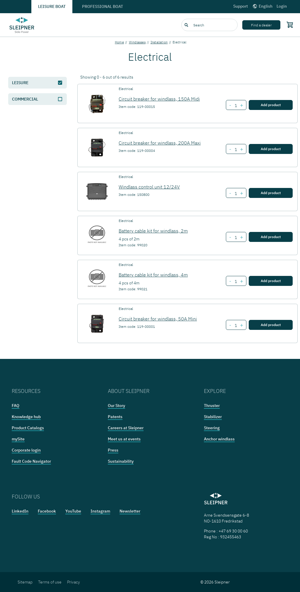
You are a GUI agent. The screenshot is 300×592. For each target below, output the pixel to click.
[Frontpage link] (22, 25)
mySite (18, 439)
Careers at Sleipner (126, 427)
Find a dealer (261, 25)
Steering (212, 427)
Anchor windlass (219, 439)
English (262, 6)
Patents (115, 416)
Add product (271, 105)
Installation (159, 42)
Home (119, 42)
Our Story (116, 405)
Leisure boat (52, 6)
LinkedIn (20, 511)
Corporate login (26, 450)
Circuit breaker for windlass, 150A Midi (159, 99)
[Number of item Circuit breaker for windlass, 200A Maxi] (236, 149)
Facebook (47, 511)
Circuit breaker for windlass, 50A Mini (158, 319)
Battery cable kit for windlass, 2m (153, 231)
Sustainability (121, 461)
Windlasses (137, 42)
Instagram (100, 511)
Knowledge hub (26, 416)
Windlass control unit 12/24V (149, 187)
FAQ (15, 405)
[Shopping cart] (288, 24)
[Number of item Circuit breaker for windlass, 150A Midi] (236, 105)
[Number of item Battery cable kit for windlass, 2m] (236, 237)
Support (240, 6)
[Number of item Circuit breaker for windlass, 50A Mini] (236, 325)
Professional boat (102, 6)
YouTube (73, 511)
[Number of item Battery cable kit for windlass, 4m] (236, 281)
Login (282, 6)
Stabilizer (213, 416)
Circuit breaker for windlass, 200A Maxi (160, 143)
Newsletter (130, 511)
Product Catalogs (28, 427)
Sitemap (25, 582)
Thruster (212, 405)
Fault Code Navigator (31, 461)
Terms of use (50, 582)
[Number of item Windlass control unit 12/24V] (236, 193)
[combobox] (209, 25)
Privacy (73, 582)
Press (113, 450)
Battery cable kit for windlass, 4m (153, 275)
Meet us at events (124, 439)
